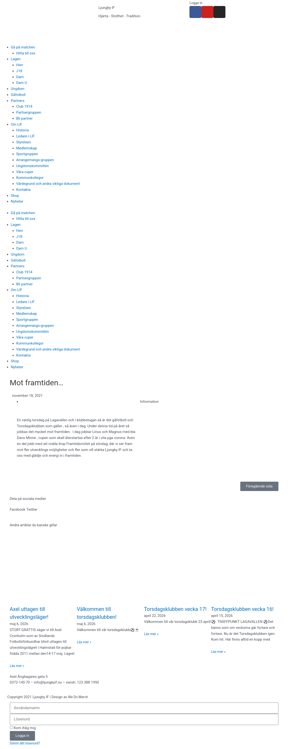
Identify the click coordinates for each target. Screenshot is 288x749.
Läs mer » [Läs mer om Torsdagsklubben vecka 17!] (152, 642)
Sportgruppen (27, 154)
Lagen (16, 59)
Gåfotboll (18, 95)
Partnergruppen (28, 112)
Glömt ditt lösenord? (26, 743)
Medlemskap (26, 148)
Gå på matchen (23, 47)
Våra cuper (25, 172)
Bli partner (24, 118)
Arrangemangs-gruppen (35, 160)
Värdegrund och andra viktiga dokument (48, 183)
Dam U (21, 83)
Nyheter (17, 201)
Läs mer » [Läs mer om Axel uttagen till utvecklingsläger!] (17, 666)
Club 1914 (24, 106)
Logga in (196, 3)
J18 (19, 71)
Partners (17, 101)
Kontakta (23, 189)
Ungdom (17, 89)
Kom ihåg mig (23, 728)
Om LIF (16, 124)
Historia (22, 130)
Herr (19, 65)
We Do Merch (78, 697)
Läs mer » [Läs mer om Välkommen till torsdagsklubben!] (85, 642)
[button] (17, 510)
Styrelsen (23, 142)
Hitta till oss (25, 53)
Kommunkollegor (30, 178)
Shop (15, 195)
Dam (20, 77)
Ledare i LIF (25, 136)
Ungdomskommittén (32, 166)
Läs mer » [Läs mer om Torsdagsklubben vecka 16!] (219, 660)
